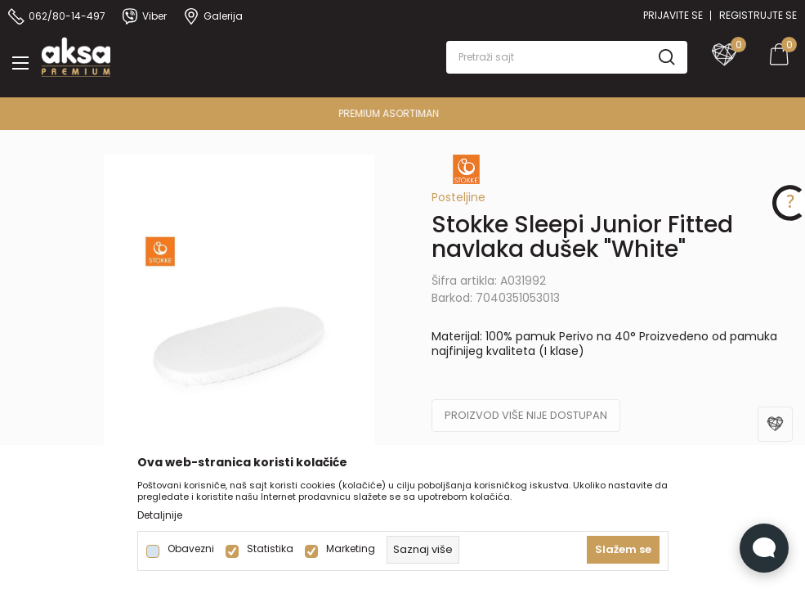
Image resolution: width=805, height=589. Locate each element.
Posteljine (458, 197)
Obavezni (191, 549)
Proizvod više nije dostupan (526, 415)
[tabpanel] (239, 358)
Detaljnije (159, 515)
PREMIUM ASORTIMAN (401, 113)
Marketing (350, 549)
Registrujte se (758, 15)
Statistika (270, 549)
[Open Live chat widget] (764, 548)
